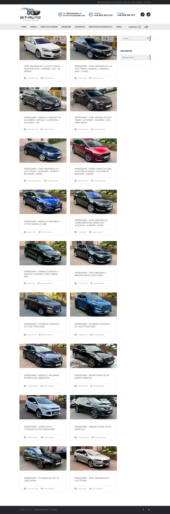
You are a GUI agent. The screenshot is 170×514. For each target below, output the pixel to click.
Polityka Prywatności (41, 509)
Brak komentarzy (49, 78)
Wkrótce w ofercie (49, 27)
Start (24, 27)
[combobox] (135, 57)
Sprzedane (66, 27)
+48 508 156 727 (126, 15)
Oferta (33, 27)
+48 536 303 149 (103, 15)
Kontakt (54, 509)
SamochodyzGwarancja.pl (101, 27)
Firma (118, 27)
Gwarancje (80, 27)
